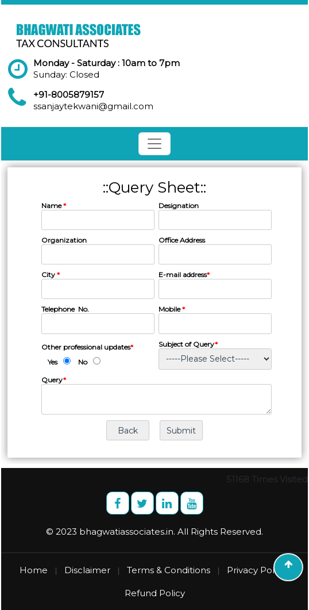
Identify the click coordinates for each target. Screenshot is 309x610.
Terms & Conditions (168, 570)
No (82, 362)
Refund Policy (155, 593)
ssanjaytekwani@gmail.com (93, 106)
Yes (52, 362)
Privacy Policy (256, 570)
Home (34, 570)
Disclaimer (87, 570)
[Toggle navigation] (154, 143)
